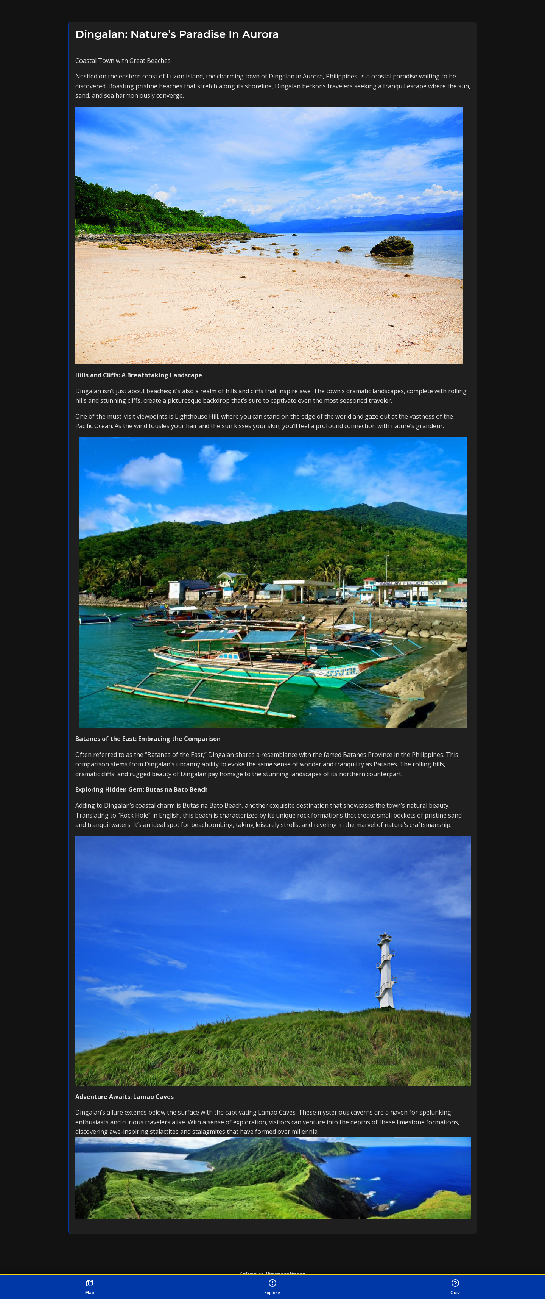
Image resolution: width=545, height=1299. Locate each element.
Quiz (455, 1287)
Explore (272, 1287)
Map (89, 1287)
